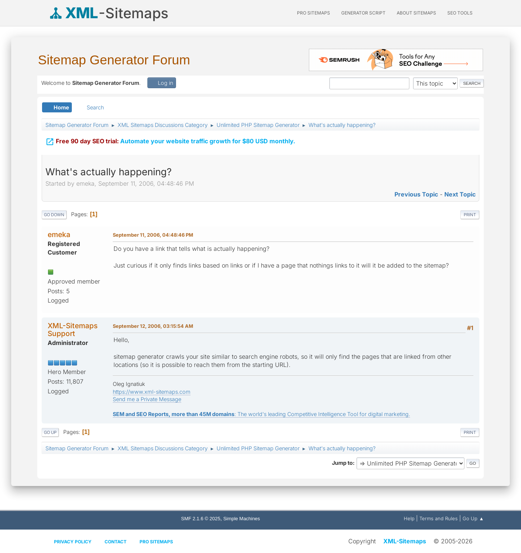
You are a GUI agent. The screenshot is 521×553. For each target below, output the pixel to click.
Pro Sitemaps (156, 541)
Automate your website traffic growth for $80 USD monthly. (170, 140)
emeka (59, 234)
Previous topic (416, 194)
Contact (116, 541)
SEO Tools (460, 13)
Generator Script (363, 13)
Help (409, 518)
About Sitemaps (416, 13)
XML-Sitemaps (404, 541)
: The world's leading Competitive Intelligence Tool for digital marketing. (261, 414)
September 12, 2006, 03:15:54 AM (153, 326)
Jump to (342, 463)
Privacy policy (73, 541)
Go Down (54, 214)
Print (470, 214)
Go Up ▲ (473, 518)
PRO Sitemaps (313, 13)
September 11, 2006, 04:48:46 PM (153, 235)
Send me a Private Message (147, 399)
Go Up (50, 432)
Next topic (460, 194)
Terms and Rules (438, 518)
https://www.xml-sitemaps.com (152, 392)
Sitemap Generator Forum (114, 59)
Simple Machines (241, 518)
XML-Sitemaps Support (73, 329)
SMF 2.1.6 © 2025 (200, 518)
